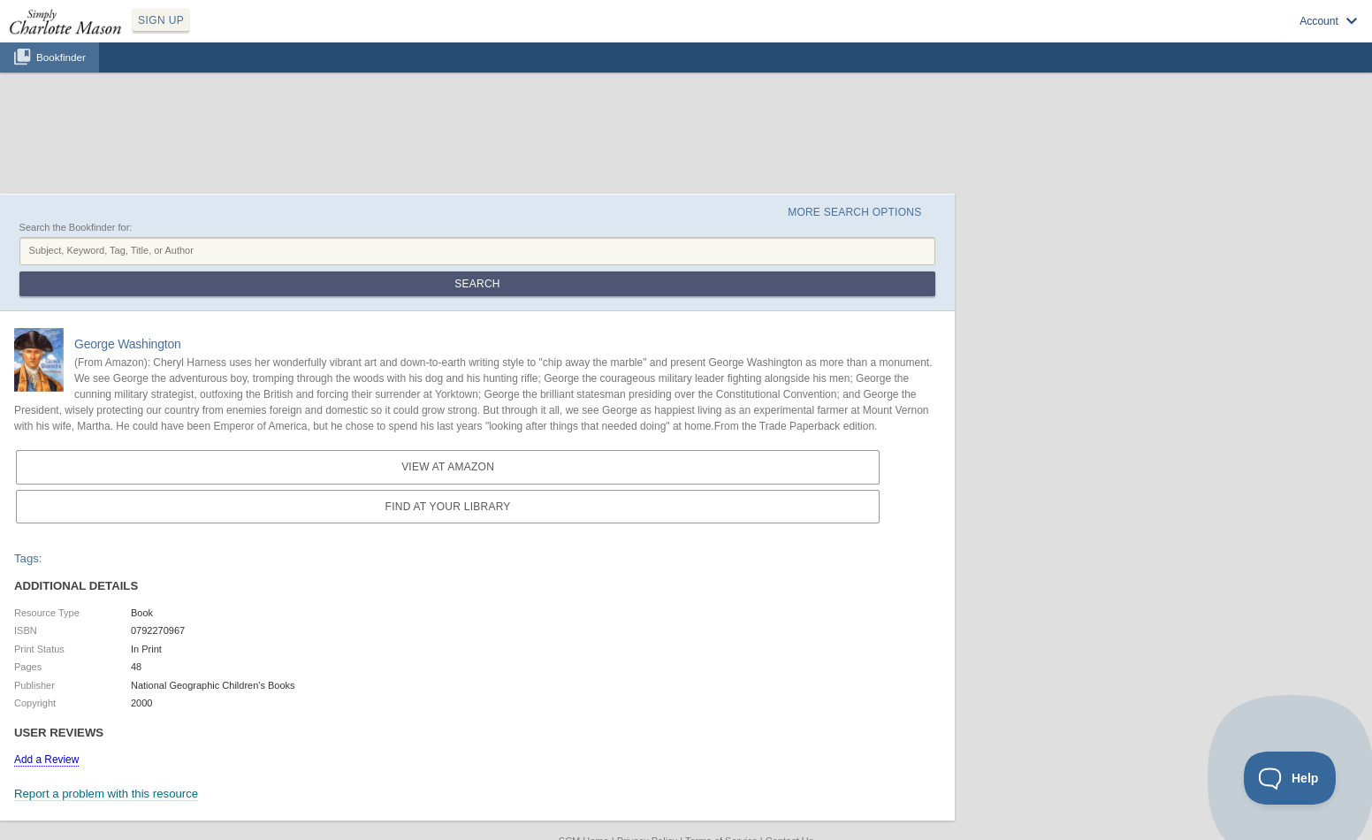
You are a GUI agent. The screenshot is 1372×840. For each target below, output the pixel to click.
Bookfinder (61, 57)
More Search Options (854, 212)
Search (476, 284)
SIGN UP (161, 20)
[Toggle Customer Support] (1290, 778)
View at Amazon (447, 467)
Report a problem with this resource (106, 793)
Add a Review (46, 759)
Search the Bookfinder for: (76, 227)
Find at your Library (448, 506)
